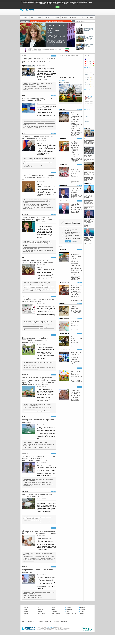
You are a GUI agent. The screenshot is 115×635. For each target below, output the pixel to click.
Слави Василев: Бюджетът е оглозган (76, 190)
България (25, 17)
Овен (86, 101)
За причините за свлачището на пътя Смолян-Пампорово (37, 571)
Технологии (73, 17)
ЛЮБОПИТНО (68, 609)
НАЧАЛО (23, 621)
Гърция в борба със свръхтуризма (32, 595)
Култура (64, 17)
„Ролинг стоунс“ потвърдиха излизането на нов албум (37, 482)
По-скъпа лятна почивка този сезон (33, 597)
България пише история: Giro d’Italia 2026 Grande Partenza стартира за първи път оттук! (38, 363)
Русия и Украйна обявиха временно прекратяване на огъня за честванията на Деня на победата (38, 159)
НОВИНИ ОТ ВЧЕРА (55, 613)
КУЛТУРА (25, 609)
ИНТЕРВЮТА (40, 611)
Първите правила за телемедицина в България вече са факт (39, 556)
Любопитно (90, 17)
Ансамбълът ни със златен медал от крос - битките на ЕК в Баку (38, 328)
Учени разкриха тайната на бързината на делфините (38, 421)
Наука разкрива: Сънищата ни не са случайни (35, 442)
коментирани (90, 24)
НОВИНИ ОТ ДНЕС (41, 613)
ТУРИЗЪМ (81, 615)
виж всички (54, 95)
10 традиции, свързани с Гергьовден (54, 21)
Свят (32, 17)
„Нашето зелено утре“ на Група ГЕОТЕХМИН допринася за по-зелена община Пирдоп (38, 340)
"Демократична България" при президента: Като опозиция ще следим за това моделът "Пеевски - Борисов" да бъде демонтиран (39, 201)
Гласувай (68, 241)
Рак (85, 103)
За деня (85, 116)
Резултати (74, 241)
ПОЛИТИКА (68, 607)
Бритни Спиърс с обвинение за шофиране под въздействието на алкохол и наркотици (39, 480)
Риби (93, 106)
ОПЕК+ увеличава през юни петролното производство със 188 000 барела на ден (38, 251)
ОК (57, 6)
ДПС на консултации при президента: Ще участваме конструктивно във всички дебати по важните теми (36, 205)
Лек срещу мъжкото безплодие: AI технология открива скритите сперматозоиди (37, 408)
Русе (86, 86)
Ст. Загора (87, 84)
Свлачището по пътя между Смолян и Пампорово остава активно (89, 158)
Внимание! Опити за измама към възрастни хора (88, 45)
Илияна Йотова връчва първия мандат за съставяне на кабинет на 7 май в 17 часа (38, 177)
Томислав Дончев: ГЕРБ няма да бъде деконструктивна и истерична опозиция (38, 208)
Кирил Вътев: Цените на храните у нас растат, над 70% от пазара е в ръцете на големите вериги (38, 247)
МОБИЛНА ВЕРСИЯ (63, 621)
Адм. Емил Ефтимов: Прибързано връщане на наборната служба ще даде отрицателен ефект (75, 149)
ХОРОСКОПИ (82, 611)
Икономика (56, 17)
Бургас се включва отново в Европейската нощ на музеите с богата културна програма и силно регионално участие (38, 286)
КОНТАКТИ (56, 621)
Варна (86, 79)
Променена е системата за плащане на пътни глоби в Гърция (39, 522)
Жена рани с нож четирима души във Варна (35, 86)
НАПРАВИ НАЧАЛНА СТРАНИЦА (45, 621)
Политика (46, 17)
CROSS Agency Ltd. (50, 627)
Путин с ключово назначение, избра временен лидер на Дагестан (37, 162)
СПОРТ (53, 609)
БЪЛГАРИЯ (25, 607)
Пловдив (87, 77)
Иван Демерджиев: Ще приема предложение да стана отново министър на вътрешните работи (89, 222)
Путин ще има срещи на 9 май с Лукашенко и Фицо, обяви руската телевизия (38, 165)
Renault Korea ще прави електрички (33, 520)
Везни (91, 103)
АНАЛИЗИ (25, 611)
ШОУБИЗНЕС (40, 615)
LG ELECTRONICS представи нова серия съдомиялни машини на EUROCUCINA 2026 (37, 405)
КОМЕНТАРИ (54, 611)
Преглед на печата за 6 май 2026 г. (76, 338)
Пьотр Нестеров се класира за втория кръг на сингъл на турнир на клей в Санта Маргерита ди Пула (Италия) (37, 322)
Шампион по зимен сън (30, 365)
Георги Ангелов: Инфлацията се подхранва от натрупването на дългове (38, 218)
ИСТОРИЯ (81, 613)
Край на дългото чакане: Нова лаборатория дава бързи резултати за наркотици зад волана (37, 84)
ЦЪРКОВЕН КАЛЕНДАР (70, 613)
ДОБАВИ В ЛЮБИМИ (32, 621)
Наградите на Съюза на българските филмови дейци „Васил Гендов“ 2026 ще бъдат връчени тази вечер (39, 289)
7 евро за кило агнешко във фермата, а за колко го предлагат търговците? (76, 172)
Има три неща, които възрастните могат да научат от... (76, 374)
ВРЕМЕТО (25, 613)
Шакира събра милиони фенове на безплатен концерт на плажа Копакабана (38, 485)
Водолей (89, 106)
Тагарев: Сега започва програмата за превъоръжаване (76, 206)
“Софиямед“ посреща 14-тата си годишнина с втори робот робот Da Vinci (38, 554)
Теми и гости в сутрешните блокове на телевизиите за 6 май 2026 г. (76, 356)
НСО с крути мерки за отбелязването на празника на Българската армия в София (39, 61)
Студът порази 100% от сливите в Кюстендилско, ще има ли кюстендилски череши (88, 38)
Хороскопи (86, 121)
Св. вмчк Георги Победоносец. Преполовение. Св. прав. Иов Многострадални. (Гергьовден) (76, 290)
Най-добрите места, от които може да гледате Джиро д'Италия (38, 300)
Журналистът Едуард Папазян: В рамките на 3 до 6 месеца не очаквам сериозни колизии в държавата (89, 141)
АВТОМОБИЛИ (54, 615)
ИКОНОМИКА (82, 607)
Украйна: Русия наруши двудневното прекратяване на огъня (37, 100)
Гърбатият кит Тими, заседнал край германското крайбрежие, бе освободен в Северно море (39, 368)
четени (83, 24)
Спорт (81, 17)
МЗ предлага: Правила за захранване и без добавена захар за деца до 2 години (39, 532)
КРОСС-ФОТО (82, 609)
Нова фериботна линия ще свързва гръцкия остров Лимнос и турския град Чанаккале (39, 593)
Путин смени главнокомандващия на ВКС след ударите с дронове (37, 137)
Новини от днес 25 (25, 21)
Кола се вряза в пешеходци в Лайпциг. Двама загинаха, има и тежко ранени (39, 123)
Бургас (86, 82)
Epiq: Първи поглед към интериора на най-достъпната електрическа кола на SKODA (37, 517)
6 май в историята (74, 307)
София (86, 74)
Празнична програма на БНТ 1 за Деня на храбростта (88, 29)
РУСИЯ (53, 607)
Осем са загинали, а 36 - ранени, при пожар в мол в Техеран (39, 121)
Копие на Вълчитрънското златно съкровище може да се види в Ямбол (37, 261)
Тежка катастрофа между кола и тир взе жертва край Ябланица (37, 89)
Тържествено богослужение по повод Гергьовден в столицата (75, 393)
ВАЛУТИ (67, 611)
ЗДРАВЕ (67, 615)
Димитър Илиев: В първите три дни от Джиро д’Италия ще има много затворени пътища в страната (38, 325)
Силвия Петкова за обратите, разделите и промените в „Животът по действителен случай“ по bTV (39, 458)
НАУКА (24, 615)
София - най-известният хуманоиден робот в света (37, 411)
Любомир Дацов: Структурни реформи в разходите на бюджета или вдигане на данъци (89, 240)
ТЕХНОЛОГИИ (40, 609)
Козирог (86, 106)
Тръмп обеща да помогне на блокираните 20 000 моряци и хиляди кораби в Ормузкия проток (38, 127)
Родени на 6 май (75, 322)
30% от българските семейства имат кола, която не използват (37, 495)
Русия (39, 17)
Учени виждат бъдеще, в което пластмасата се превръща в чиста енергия (38, 445)
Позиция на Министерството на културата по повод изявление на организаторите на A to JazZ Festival (36, 283)
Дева (89, 103)
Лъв (87, 103)
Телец (88, 101)
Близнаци (91, 101)
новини (78, 24)
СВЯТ (38, 607)
